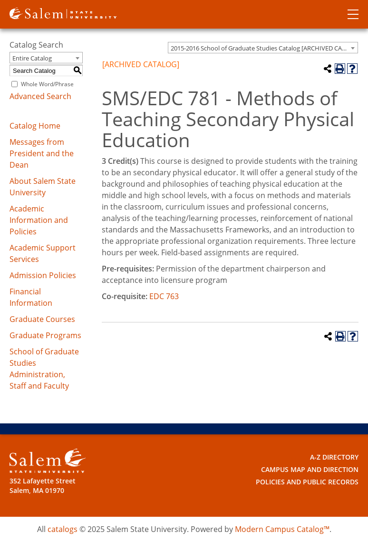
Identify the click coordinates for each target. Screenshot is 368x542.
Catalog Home (35, 125)
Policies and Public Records (307, 481)
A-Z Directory (334, 457)
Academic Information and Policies (39, 220)
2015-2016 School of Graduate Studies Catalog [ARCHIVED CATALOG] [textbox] (264, 48)
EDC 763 (164, 296)
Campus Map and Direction (309, 469)
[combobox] (263, 47)
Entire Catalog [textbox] (32, 58)
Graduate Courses (42, 319)
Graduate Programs (45, 335)
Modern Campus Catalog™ (282, 529)
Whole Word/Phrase (47, 84)
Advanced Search (40, 96)
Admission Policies (43, 275)
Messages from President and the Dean (42, 153)
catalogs (62, 529)
